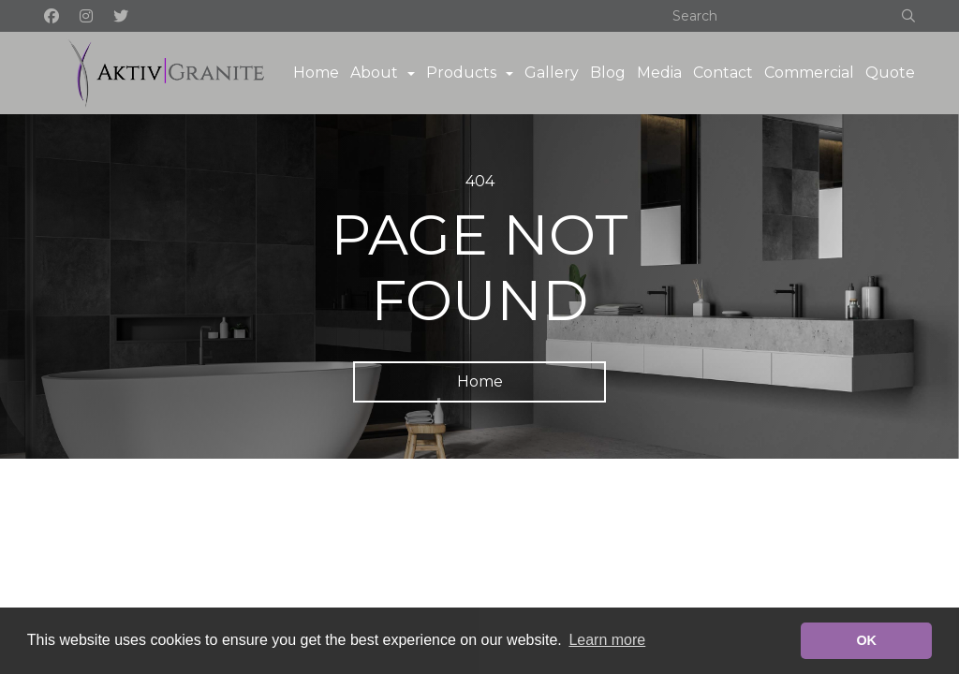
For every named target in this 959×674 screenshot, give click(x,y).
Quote (890, 72)
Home (316, 72)
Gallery (551, 72)
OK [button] (866, 640)
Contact (723, 72)
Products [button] (461, 72)
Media (659, 72)
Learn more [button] (606, 640)
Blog (608, 72)
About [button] (374, 72)
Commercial (809, 72)
